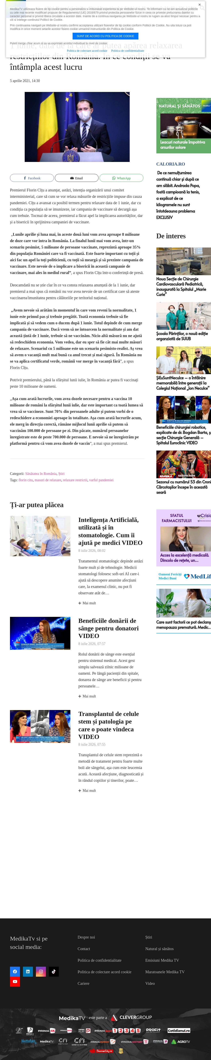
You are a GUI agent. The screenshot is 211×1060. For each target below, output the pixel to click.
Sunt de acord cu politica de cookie (105, 36)
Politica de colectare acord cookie (104, 972)
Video (150, 983)
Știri (61, 474)
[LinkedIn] (28, 972)
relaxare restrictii (75, 480)
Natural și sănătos (159, 949)
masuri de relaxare (48, 480)
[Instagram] (41, 972)
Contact (84, 949)
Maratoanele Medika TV (165, 972)
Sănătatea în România (40, 474)
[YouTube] (15, 982)
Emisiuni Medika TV (162, 960)
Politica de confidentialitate (99, 960)
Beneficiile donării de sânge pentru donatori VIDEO (108, 628)
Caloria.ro (170, 164)
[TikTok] (54, 972)
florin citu (26, 480)
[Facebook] (15, 972)
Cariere (83, 983)
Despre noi (86, 937)
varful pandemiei (101, 480)
